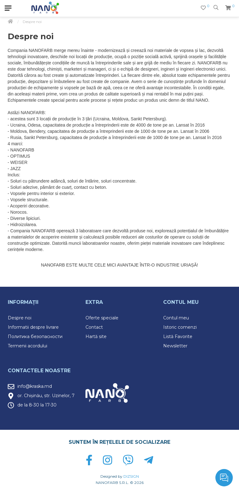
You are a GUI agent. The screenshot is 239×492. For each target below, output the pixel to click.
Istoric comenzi (180, 327)
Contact (94, 327)
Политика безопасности (35, 336)
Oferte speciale (101, 318)
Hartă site (96, 336)
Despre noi (19, 318)
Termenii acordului (27, 346)
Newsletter (175, 346)
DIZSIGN (131, 476)
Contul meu (176, 318)
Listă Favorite (177, 336)
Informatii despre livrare (33, 327)
